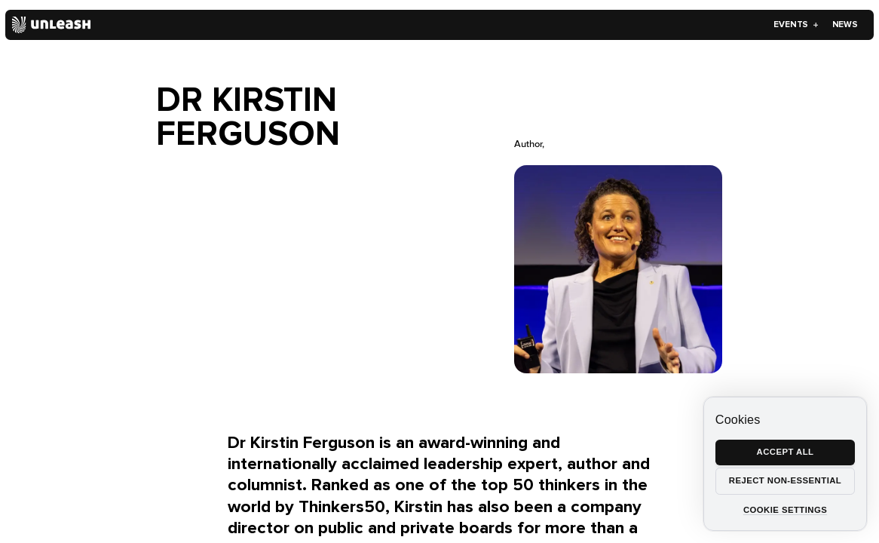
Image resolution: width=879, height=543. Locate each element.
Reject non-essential (785, 480)
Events (796, 24)
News (845, 24)
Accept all (785, 451)
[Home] (51, 25)
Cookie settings (785, 509)
